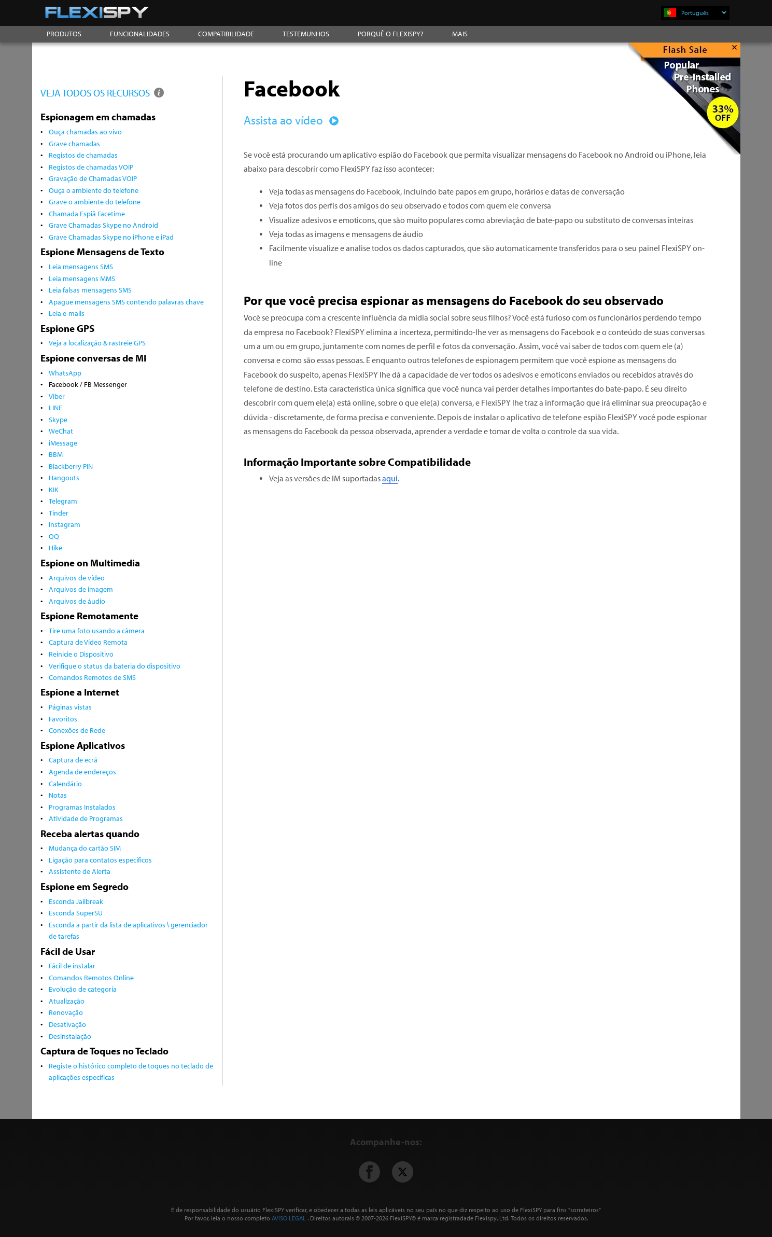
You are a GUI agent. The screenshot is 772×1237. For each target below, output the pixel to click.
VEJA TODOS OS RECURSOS (102, 92)
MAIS (460, 33)
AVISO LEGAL (289, 1218)
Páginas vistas (70, 707)
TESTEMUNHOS (306, 33)
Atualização (67, 1001)
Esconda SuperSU (76, 913)
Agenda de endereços (82, 771)
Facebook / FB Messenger (88, 384)
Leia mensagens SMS (81, 266)
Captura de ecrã (73, 760)
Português (703, 13)
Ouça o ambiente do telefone (93, 190)
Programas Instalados (82, 807)
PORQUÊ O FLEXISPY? (391, 33)
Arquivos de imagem (81, 589)
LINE (55, 407)
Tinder (58, 513)
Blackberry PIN (71, 466)
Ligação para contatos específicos (100, 860)
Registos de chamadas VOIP (91, 167)
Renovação (66, 1012)
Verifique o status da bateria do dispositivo (114, 666)
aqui (390, 478)
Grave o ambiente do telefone (95, 201)
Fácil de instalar (72, 965)
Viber (57, 396)
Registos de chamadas (83, 155)
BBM (56, 454)
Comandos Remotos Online (91, 977)
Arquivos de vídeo (77, 577)
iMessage (63, 443)
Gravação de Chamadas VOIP (93, 178)
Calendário (65, 783)
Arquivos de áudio (77, 601)
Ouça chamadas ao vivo (85, 131)
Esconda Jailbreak (76, 901)
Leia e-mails (67, 313)
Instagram (64, 524)
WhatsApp (65, 373)
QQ (54, 536)
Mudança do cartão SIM (85, 848)
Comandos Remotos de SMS (92, 677)
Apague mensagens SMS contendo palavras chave (126, 302)
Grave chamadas (74, 143)
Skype (58, 419)
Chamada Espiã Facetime (87, 213)
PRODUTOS (64, 33)
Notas (58, 795)
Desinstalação (70, 1036)
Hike (55, 547)
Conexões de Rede (77, 730)
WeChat (61, 431)
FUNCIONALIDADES (140, 33)
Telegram (63, 501)
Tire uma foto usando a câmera (97, 630)
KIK (54, 489)
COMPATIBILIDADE (226, 33)
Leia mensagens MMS (82, 278)
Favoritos (63, 719)
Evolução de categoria (83, 989)
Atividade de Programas (86, 818)
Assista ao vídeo (289, 120)
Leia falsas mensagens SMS (90, 290)
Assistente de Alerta (79, 871)
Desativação (67, 1024)
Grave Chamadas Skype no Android (103, 225)
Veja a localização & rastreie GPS (97, 343)
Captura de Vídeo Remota (88, 642)
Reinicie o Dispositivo (81, 654)
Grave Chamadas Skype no (111, 237)
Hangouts (64, 477)
